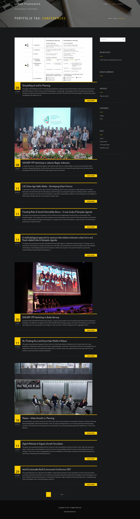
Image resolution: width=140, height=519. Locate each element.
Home (106, 4)
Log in (101, 138)
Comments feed (104, 145)
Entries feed (103, 141)
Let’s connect (118, 4)
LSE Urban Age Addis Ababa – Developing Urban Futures (47, 186)
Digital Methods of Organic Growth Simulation (42, 443)
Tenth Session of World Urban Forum (111, 60)
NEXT (61, 494)
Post (101, 119)
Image (102, 116)
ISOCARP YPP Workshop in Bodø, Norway (40, 317)
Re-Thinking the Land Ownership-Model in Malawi (44, 340)
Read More (90, 100)
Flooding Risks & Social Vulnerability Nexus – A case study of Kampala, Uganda (57, 211)
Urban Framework (27, 4)
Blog (115, 18)
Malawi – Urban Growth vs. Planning (38, 418)
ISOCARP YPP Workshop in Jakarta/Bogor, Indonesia (46, 162)
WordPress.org (104, 148)
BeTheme (73, 512)
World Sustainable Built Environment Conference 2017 (46, 469)
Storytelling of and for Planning (36, 85)
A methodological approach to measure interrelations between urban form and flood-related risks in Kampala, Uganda (57, 239)
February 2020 (104, 96)
